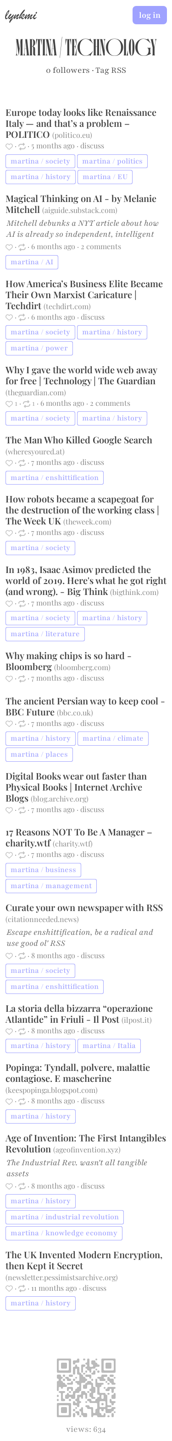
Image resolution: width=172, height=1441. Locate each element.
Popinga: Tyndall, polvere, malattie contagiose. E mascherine (78, 1072)
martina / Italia (109, 1046)
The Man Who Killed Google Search (79, 439)
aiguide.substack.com (79, 210)
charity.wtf (72, 843)
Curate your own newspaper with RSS (84, 907)
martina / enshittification (55, 478)
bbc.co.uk (75, 712)
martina (36, 50)
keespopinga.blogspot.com (51, 1090)
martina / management (51, 886)
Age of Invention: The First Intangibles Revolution (86, 1143)
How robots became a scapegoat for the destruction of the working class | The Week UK (82, 509)
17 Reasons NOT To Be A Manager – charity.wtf (79, 837)
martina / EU (105, 177)
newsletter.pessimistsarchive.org (62, 1277)
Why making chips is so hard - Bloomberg (69, 660)
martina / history (41, 177)
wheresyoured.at (35, 451)
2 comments (101, 246)
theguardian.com (36, 392)
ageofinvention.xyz (86, 1149)
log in (150, 15)
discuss (92, 145)
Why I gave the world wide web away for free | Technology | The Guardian (81, 375)
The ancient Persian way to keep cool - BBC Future (85, 706)
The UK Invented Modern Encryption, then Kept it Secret (84, 1260)
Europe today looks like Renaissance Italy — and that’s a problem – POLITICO (81, 123)
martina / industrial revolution (65, 1217)
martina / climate (113, 738)
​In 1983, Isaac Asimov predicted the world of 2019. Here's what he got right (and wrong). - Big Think (86, 580)
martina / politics (112, 161)
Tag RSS (110, 70)
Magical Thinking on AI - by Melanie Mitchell (81, 203)
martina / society (40, 161)
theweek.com (87, 521)
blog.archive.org (59, 798)
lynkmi (20, 14)
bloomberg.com (82, 667)
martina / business (43, 870)
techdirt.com (67, 306)
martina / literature (45, 634)
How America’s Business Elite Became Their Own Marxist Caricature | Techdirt (84, 294)
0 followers (68, 70)
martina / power (39, 348)
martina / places (39, 754)
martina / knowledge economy (64, 1233)
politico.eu (72, 135)
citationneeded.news (42, 919)
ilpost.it (137, 1020)
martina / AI (32, 262)
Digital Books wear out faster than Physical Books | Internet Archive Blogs (76, 787)
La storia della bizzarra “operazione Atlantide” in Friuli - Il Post (79, 1013)
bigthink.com (134, 592)
